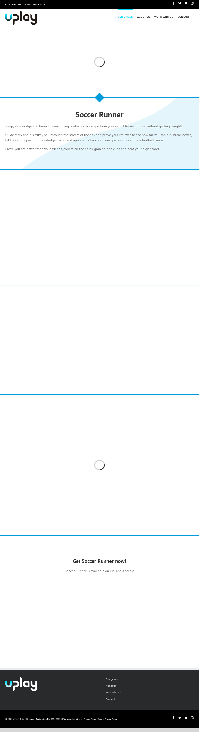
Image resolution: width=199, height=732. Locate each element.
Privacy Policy (90, 719)
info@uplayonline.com (34, 4)
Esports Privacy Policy (107, 719)
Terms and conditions (72, 719)
